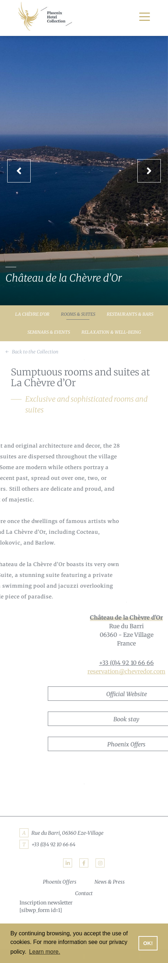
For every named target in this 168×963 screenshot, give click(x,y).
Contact (84, 893)
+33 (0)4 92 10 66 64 (53, 844)
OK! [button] (147, 943)
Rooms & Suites (78, 314)
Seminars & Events (48, 332)
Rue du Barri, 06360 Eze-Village (67, 833)
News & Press (109, 882)
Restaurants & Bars (130, 314)
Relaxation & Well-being (111, 332)
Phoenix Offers (59, 882)
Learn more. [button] (44, 952)
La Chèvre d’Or (32, 314)
